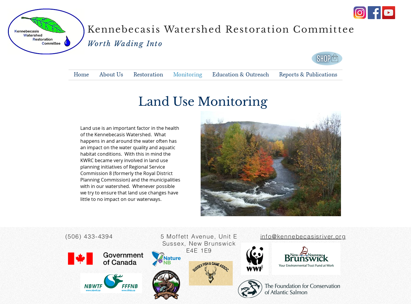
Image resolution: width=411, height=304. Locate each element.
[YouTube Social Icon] (388, 12)
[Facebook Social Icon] (374, 12)
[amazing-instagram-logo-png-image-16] (359, 12)
